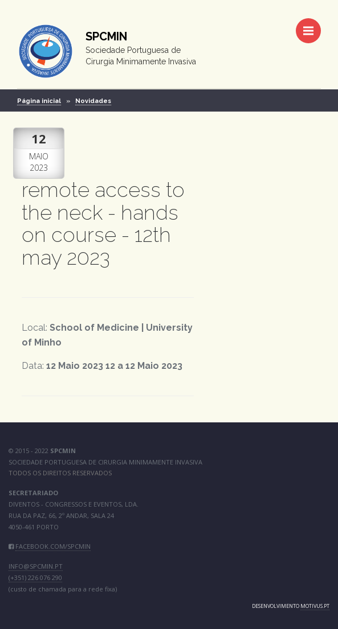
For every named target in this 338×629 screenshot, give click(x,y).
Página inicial (39, 101)
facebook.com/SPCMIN (53, 546)
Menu (312, 25)
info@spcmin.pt (36, 566)
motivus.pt (314, 606)
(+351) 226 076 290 (35, 577)
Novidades (93, 101)
